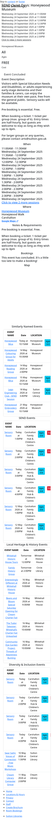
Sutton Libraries (14, 816)
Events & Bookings (13, 6)
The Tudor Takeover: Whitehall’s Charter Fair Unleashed (11, 630)
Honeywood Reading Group (11, 368)
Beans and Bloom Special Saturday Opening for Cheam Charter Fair (11, 608)
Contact (10, 800)
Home (9, 791)
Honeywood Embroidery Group (11, 408)
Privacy (9, 797)
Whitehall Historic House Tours (11, 559)
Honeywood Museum (15, 211)
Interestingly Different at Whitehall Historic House (11, 586)
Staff (8, 804)
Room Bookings (14, 810)
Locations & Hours (15, 794)
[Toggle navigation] (3, 3)
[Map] (27, 295)
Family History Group (11, 571)
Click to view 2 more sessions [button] (16, 39)
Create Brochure (14, 807)
